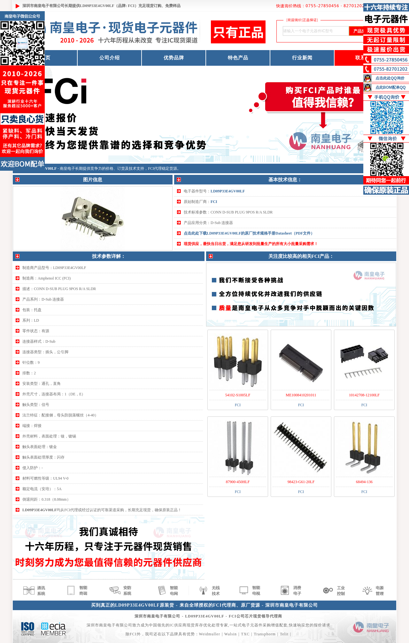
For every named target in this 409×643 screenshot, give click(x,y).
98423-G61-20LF (301, 482)
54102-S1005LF (238, 395)
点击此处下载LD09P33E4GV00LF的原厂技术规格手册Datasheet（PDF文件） (249, 233)
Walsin (230, 634)
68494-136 (364, 482)
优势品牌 (174, 57)
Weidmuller (209, 634)
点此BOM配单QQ (390, 87)
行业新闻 (302, 57)
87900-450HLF (238, 482)
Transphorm (264, 634)
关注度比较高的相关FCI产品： (301, 256)
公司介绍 (109, 57)
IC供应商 (178, 625)
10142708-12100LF (364, 395)
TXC (245, 634)
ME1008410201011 (301, 395)
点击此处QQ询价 (390, 78)
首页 (45, 57)
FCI (214, 201)
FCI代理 (155, 168)
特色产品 (238, 57)
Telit (284, 634)
